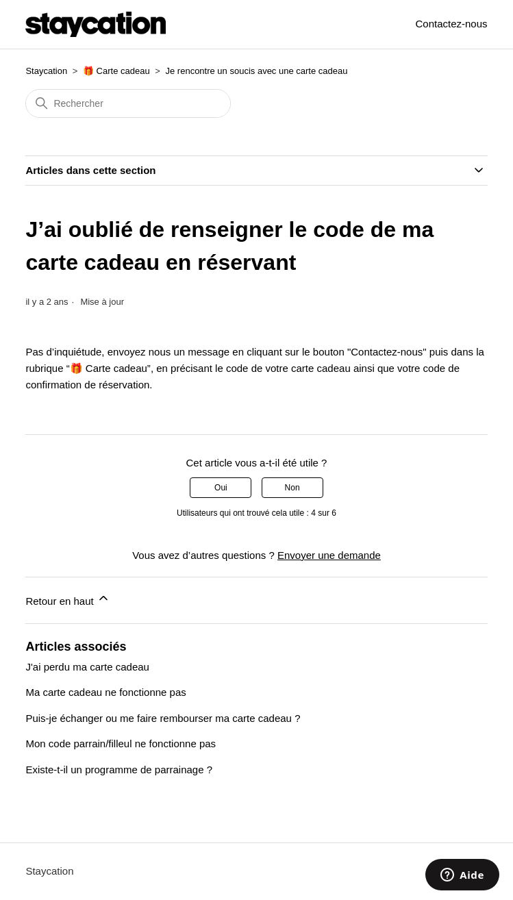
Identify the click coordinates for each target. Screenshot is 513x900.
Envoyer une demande (329, 555)
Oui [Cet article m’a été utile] (220, 487)
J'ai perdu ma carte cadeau (87, 667)
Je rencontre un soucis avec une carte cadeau (257, 71)
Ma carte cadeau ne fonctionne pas (105, 692)
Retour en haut (67, 599)
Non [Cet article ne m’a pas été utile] (292, 487)
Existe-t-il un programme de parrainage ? (118, 769)
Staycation (46, 71)
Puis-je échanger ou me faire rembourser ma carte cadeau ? (162, 718)
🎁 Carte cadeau (116, 71)
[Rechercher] (128, 103)
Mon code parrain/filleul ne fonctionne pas (120, 743)
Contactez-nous (452, 23)
